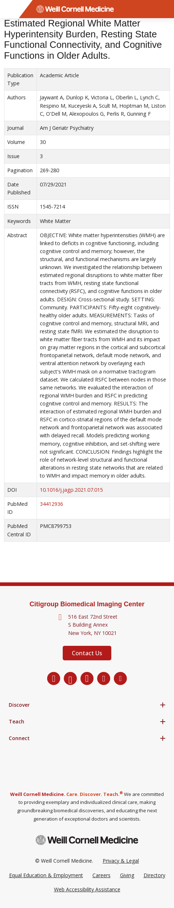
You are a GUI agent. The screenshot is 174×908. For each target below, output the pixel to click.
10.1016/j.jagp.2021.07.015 (71, 489)
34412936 (51, 503)
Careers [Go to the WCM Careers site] (101, 875)
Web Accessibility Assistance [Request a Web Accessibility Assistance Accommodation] (87, 889)
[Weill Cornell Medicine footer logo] (87, 840)
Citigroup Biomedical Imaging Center (86, 604)
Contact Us (87, 653)
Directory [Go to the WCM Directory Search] (154, 875)
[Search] (165, 9)
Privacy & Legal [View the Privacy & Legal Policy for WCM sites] (121, 860)
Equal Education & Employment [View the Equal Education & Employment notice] (46, 875)
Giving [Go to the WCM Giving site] (127, 875)
